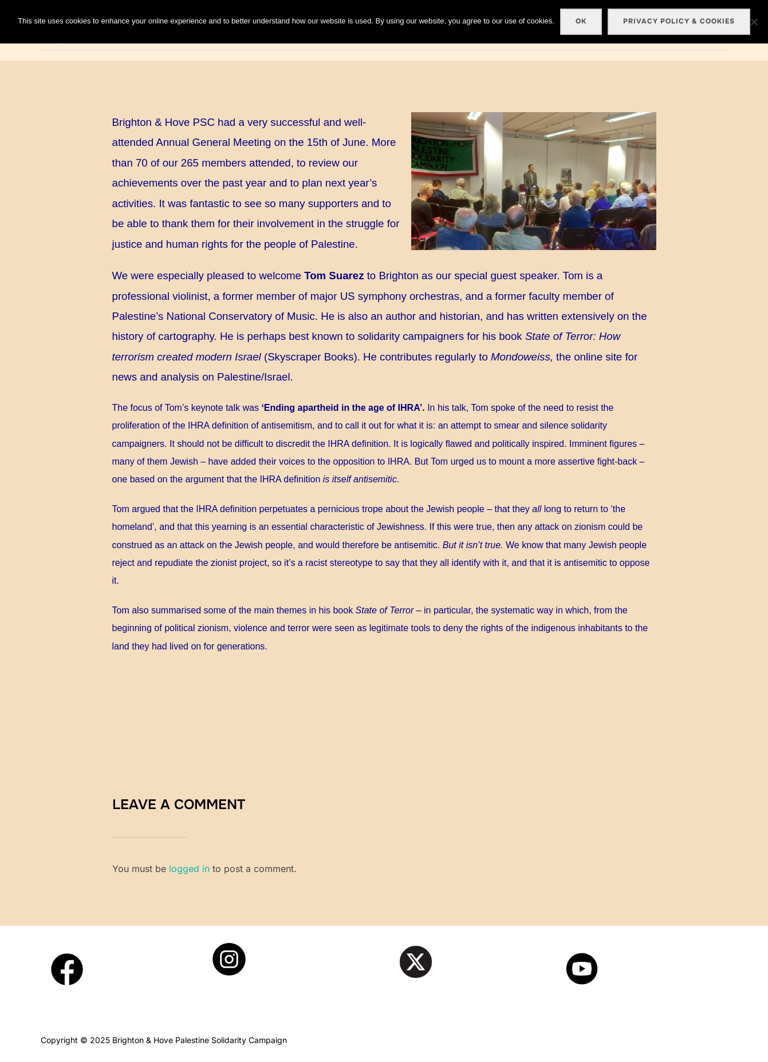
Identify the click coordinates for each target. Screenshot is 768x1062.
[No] (753, 21)
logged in (189, 868)
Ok (581, 21)
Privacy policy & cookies (679, 21)
